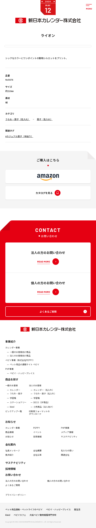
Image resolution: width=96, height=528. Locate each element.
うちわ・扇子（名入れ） (17, 119)
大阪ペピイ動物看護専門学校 (42, 516)
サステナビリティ (69, 438)
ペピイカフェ (20, 516)
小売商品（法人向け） (43, 409)
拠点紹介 (9, 457)
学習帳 (13, 400)
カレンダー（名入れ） (43, 392)
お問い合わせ (13, 477)
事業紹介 (10, 343)
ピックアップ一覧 (13, 413)
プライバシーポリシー (15, 497)
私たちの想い (67, 452)
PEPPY (36, 430)
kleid (12, 409)
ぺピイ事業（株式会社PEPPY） (20, 362)
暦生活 (77, 510)
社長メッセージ (12, 452)
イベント (37, 434)
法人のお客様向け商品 (20, 357)
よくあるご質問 (12, 487)
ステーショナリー (18, 404)
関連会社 (65, 457)
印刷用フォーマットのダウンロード (39, 414)
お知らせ (10, 424)
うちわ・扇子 (16, 395)
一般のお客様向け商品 (20, 354)
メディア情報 (67, 434)
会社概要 (37, 452)
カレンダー (15, 392)
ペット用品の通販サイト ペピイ (24, 366)
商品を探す (11, 381)
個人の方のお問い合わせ (58, 483)
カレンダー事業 (12, 349)
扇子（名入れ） (45, 119)
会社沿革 (37, 457)
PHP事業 (9, 371)
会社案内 (10, 446)
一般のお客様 (11, 387)
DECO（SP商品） (41, 404)
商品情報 (9, 434)
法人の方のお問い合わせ (16, 483)
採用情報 (37, 438)
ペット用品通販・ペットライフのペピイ (24, 510)
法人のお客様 (35, 387)
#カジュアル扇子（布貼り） (19, 136)
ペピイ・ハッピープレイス (22, 375)
